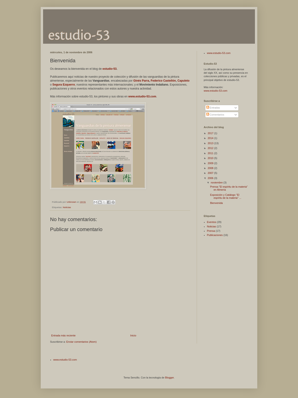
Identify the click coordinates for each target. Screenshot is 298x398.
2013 (211, 143)
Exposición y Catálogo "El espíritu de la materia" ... (225, 196)
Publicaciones (215, 235)
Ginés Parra (141, 80)
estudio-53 (109, 68)
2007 (211, 173)
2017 (211, 133)
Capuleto (183, 80)
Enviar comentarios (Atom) (81, 341)
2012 (211, 148)
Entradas (213, 107)
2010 (211, 158)
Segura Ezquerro (63, 84)
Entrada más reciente (63, 335)
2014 (211, 138)
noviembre (217, 182)
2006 (211, 178)
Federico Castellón (163, 80)
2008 (211, 168)
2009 (211, 163)
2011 (211, 153)
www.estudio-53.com (142, 96)
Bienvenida (216, 203)
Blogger (169, 377)
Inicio (133, 335)
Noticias (67, 207)
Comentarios (215, 114)
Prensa (211, 230)
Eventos (211, 222)
